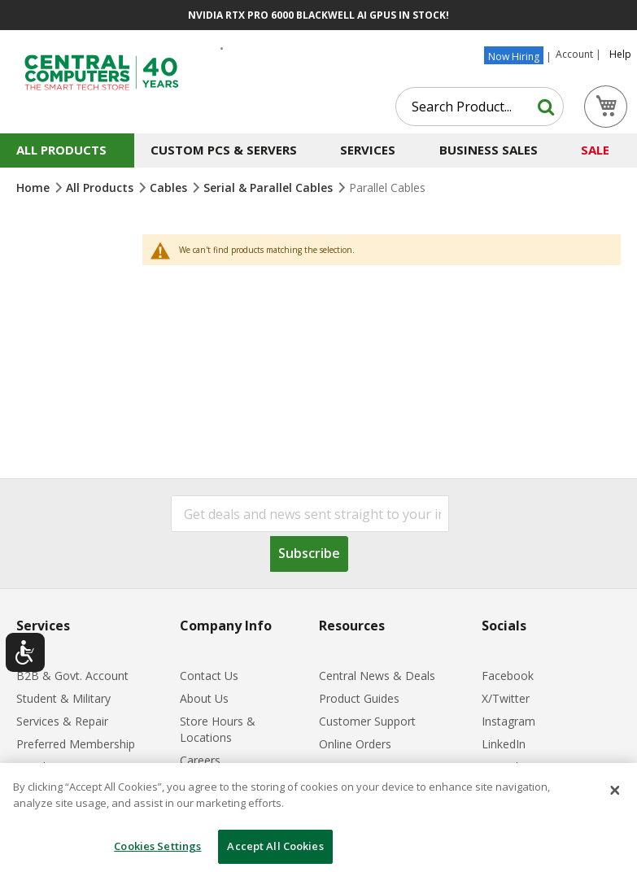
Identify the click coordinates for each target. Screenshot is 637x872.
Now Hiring (513, 56)
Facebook (508, 675)
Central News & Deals (377, 675)
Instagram (508, 721)
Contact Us (209, 675)
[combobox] (479, 106)
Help (620, 54)
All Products (101, 187)
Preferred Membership (75, 744)
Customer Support (367, 721)
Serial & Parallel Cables (269, 187)
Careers (200, 760)
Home (34, 187)
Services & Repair (62, 721)
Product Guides (359, 698)
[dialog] (318, 817)
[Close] (615, 790)
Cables (170, 187)
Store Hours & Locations (217, 729)
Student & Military (63, 698)
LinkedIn (504, 744)
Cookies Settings (157, 846)
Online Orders (355, 744)
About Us (204, 698)
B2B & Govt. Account (72, 675)
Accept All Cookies (275, 846)
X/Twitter (506, 698)
